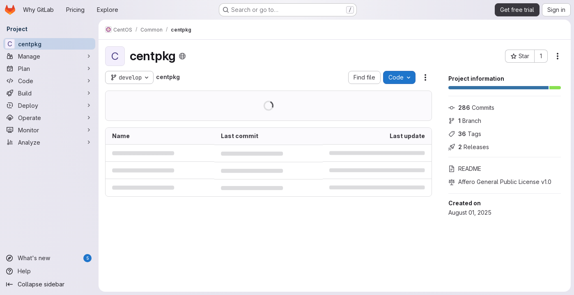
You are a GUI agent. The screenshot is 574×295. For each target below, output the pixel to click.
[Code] (49, 80)
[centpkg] (49, 44)
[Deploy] (49, 105)
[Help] (49, 271)
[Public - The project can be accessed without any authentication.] (182, 56)
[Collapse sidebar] (49, 284)
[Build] (49, 93)
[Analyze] (49, 142)
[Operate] (49, 117)
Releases (468, 146)
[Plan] (49, 68)
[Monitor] (49, 130)
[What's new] (49, 258)
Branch (464, 120)
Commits (471, 107)
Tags (464, 133)
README (464, 168)
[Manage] (49, 56)
